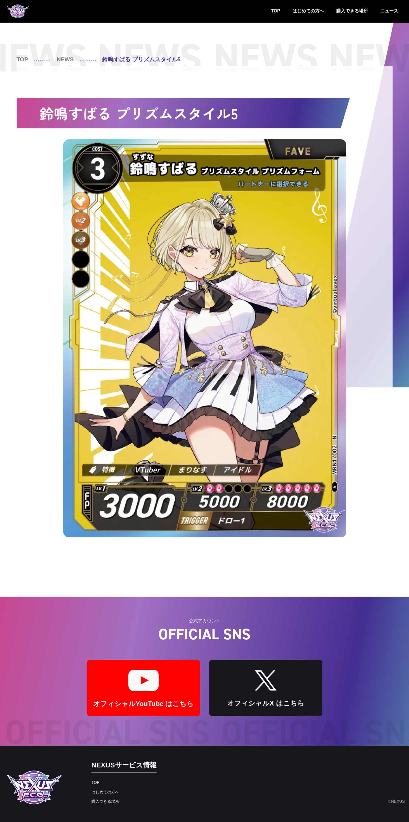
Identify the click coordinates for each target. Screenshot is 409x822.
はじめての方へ (308, 10)
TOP (275, 10)
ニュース (389, 10)
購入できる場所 (352, 10)
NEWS (65, 59)
